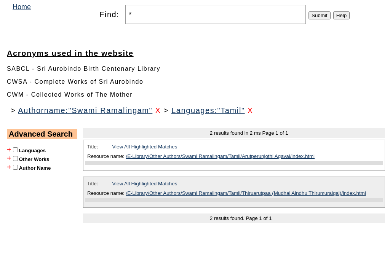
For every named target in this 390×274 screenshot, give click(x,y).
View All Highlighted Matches (144, 147)
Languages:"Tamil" (208, 110)
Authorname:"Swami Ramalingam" (85, 110)
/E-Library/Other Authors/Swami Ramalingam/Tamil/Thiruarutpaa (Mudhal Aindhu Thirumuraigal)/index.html (246, 193)
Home (22, 7)
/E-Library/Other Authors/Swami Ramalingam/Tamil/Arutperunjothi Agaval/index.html (220, 156)
